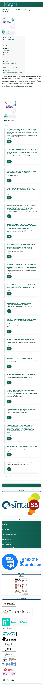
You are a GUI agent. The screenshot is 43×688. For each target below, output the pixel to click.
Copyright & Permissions (7, 542)
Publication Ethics (6, 537)
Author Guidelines (6, 532)
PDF (9, 141)
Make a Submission (21, 485)
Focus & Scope (5, 529)
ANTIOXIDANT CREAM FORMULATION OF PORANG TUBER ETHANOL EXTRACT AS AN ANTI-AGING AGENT (22, 375)
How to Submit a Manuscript (8, 547)
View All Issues (6, 476)
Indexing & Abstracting (7, 544)
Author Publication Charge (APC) (9, 534)
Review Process (5, 527)
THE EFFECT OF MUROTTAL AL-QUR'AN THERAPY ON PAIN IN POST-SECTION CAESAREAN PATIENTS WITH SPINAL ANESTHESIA (22, 340)
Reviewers (4, 524)
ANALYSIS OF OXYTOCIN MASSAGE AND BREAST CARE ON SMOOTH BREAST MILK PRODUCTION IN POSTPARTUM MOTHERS (22, 447)
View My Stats (21, 576)
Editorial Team (5, 522)
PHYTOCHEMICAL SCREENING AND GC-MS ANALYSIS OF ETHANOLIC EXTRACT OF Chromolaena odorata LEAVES (19, 357)
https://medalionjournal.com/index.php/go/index (13, 72)
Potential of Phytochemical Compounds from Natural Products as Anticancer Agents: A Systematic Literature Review (21, 410)
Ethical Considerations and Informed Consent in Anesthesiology (21, 462)
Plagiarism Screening (6, 539)
